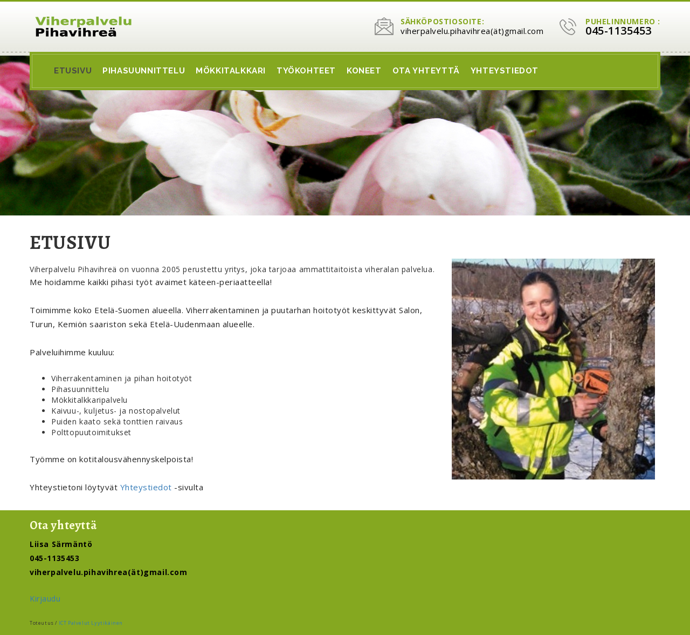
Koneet (364, 71)
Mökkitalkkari (231, 71)
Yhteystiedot (505, 71)
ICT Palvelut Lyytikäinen (91, 622)
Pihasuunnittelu (143, 71)
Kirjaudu (45, 598)
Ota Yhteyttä (426, 71)
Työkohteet (306, 71)
